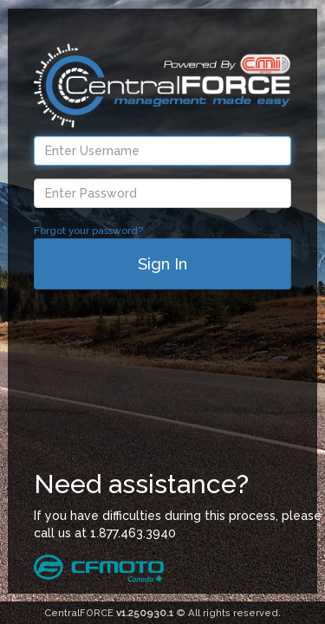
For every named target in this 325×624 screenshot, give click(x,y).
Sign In (162, 264)
